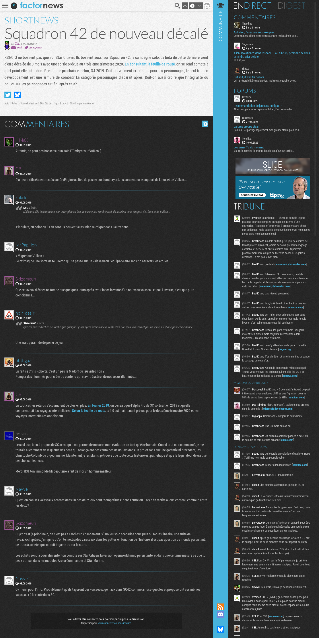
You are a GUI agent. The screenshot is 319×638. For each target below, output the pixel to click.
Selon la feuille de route (88, 410)
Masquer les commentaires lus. (205, 124)
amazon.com (276, 616)
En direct (252, 5)
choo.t (245, 68)
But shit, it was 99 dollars (249, 77)
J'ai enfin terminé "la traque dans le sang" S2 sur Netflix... (264, 150)
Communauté (220, 297)
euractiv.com (295, 307)
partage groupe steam (247, 126)
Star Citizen (46, 103)
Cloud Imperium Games (82, 103)
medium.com (296, 397)
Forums (245, 90)
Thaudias (247, 23)
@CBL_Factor (35, 47)
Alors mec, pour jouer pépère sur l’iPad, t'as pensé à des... (264, 109)
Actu (6, 103)
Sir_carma (247, 44)
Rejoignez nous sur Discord (220, 614)
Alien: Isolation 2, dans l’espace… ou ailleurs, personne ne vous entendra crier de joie (272, 54)
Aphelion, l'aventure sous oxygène (254, 32)
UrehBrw (246, 97)
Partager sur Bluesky (17, 95)
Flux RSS (220, 606)
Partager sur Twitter (7, 95)
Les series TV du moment (249, 147)
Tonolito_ (247, 138)
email (19, 47)
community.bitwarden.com (291, 264)
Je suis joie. (240, 60)
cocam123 (247, 117)
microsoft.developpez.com (278, 409)
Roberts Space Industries (25, 103)
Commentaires (255, 17)
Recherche (177, 5)
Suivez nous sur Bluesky (220, 629)
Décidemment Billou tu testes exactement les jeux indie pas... (266, 35)
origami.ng (285, 349)
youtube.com (300, 465)
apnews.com (290, 376)
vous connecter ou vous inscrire (114, 623)
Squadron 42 (61, 103)
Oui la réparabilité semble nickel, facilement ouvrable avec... (265, 80)
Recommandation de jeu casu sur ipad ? (258, 106)
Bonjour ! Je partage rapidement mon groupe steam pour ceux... (267, 130)
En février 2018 (98, 405)
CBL (17, 43)
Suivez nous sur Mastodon (220, 622)
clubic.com (287, 440)
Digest (291, 5)
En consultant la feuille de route (150, 64)
